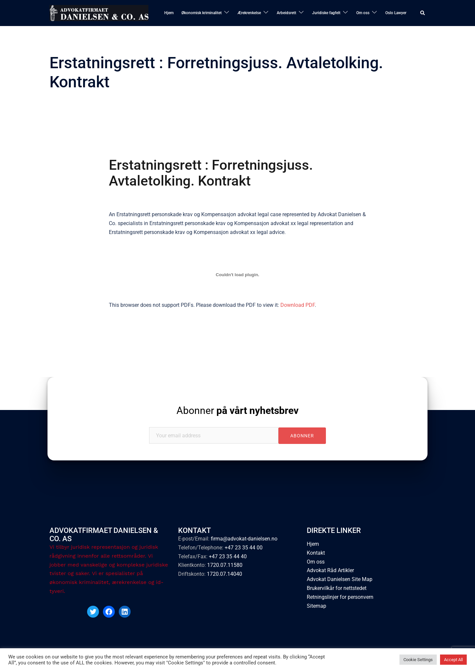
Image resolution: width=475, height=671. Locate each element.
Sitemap (316, 606)
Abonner (237, 410)
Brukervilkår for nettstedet (336, 588)
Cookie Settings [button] (418, 659)
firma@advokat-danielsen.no (244, 538)
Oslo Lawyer (395, 13)
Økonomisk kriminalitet (201, 13)
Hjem (169, 13)
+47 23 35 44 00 (244, 547)
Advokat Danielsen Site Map (339, 579)
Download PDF (297, 305)
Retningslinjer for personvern (340, 597)
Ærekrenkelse (249, 13)
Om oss (362, 13)
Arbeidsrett (286, 13)
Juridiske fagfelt (326, 13)
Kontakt (316, 552)
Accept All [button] (453, 659)
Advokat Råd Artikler (330, 570)
